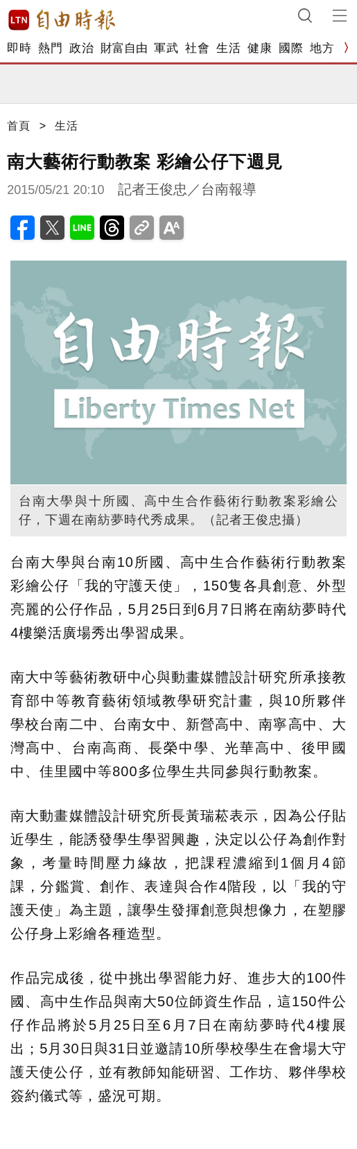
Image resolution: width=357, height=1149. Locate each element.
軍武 (166, 48)
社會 (197, 48)
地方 (322, 48)
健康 (259, 48)
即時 (19, 48)
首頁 (19, 126)
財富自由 (124, 48)
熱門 (50, 48)
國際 (291, 48)
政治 (81, 48)
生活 (228, 48)
